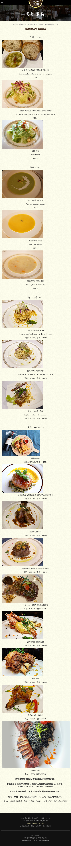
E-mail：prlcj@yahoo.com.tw (35, 823)
